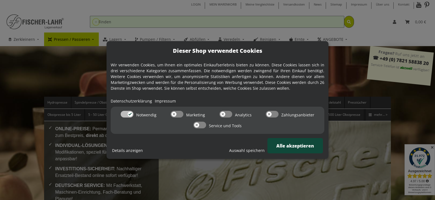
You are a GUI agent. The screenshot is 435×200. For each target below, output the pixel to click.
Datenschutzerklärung (131, 101)
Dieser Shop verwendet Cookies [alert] (217, 50)
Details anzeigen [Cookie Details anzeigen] (127, 150)
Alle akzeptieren (295, 146)
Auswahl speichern (247, 150)
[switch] (127, 114)
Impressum (165, 101)
